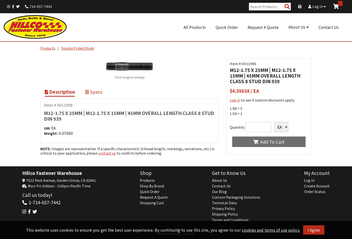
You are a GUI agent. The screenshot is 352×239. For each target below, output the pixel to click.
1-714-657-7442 (45, 202)
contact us (107, 153)
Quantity (237, 127)
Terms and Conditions (230, 219)
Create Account (317, 185)
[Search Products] (287, 6)
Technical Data (224, 202)
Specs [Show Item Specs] (93, 92)
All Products (195, 27)
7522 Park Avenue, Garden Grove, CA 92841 (61, 180)
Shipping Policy (225, 214)
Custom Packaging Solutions (236, 197)
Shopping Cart (152, 202)
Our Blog (219, 191)
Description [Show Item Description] (60, 92)
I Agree (314, 230)
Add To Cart (268, 141)
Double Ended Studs (77, 48)
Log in (235, 100)
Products (47, 48)
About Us (298, 27)
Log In (317, 6)
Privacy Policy (223, 208)
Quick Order (227, 27)
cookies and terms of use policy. (271, 230)
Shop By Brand (152, 185)
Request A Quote (263, 27)
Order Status (314, 191)
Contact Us (329, 27)
